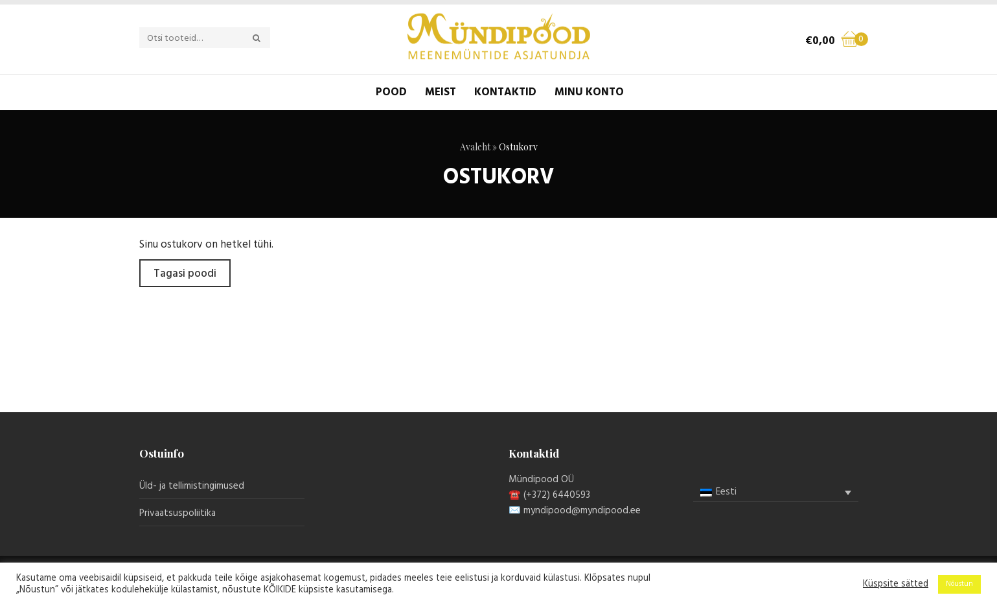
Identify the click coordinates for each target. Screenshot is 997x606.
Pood (391, 92)
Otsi (263, 38)
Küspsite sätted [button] (895, 584)
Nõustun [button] (959, 584)
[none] (775, 493)
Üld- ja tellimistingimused (191, 486)
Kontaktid (505, 92)
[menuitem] (775, 492)
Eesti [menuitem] (726, 492)
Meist (440, 92)
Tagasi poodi (185, 274)
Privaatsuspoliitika (177, 513)
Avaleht (475, 147)
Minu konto (589, 92)
